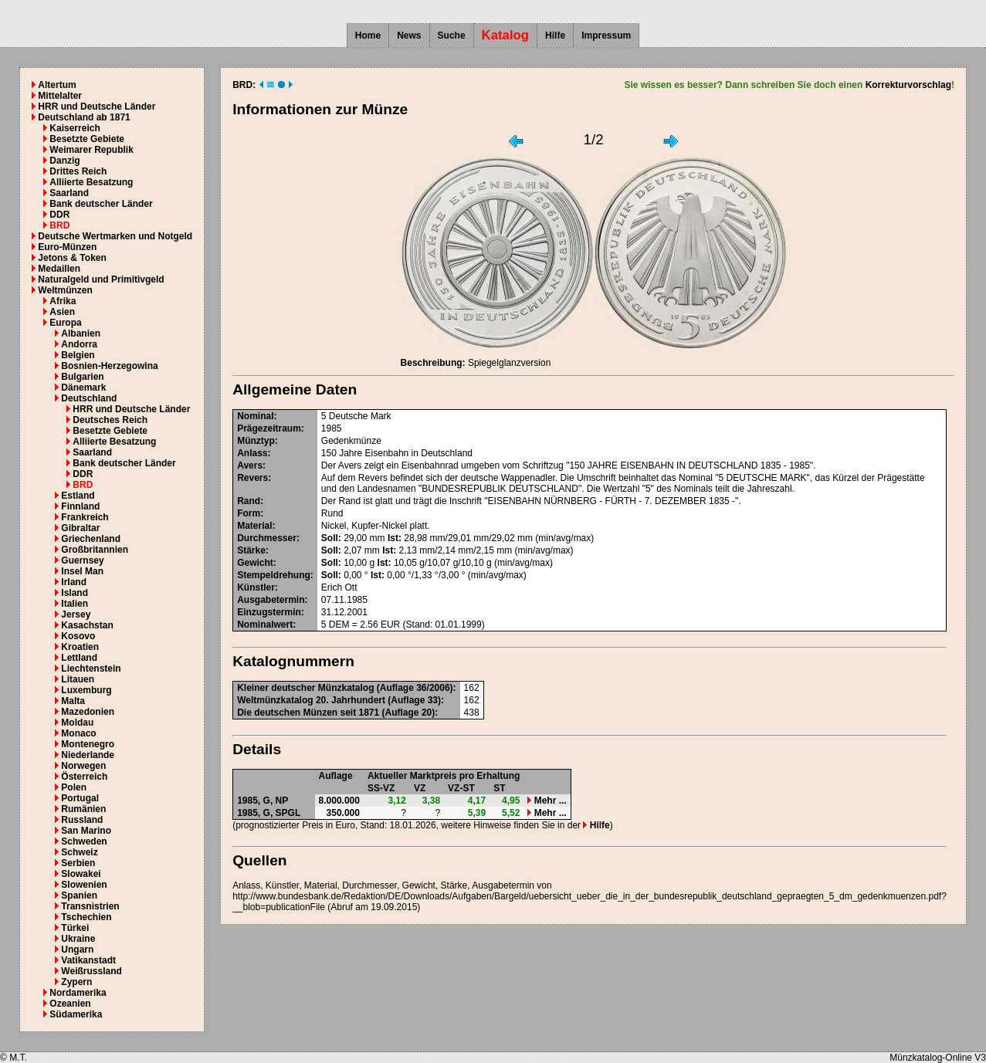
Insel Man (82, 571)
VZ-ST (461, 788)
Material (254, 525)
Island (74, 592)
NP (282, 800)
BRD (59, 225)
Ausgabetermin (270, 599)
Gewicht (255, 562)
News (409, 35)
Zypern (76, 982)
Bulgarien (82, 376)
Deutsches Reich (110, 420)
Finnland (80, 506)
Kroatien (80, 647)
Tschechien (86, 917)
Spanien (79, 895)
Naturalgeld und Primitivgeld (101, 279)
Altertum (57, 85)
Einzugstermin (269, 612)
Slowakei (80, 873)
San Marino (86, 830)
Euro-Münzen (67, 247)
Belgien (77, 355)
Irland (73, 582)
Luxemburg (86, 690)
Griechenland (90, 538)
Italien (74, 603)
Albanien (80, 333)
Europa (65, 322)
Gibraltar (80, 528)
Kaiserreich (74, 128)
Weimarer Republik (91, 149)
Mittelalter (60, 95)
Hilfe (555, 35)
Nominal (255, 416)
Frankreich (84, 517)
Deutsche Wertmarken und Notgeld (115, 236)
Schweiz (79, 852)
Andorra (79, 344)
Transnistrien (90, 906)
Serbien (78, 863)
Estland (77, 495)
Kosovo (78, 636)
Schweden (84, 841)
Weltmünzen (65, 290)
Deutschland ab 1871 (84, 117)
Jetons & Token (72, 257)
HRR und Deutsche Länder (96, 106)
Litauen (77, 679)
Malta (73, 701)
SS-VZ (381, 788)
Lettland (79, 657)
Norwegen (83, 765)
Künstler (256, 587)
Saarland (69, 193)
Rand (248, 501)
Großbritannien (94, 549)
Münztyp (256, 440)
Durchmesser (266, 538)
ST (499, 788)
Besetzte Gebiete (86, 139)
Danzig (64, 160)
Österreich (84, 776)
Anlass (252, 453)
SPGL (288, 812)
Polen (73, 787)
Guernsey (82, 560)
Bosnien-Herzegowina (109, 366)
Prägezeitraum (269, 428)
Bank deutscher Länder (100, 203)
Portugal (80, 798)
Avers (250, 465)
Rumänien (83, 809)
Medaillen (59, 268)
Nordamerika (77, 992)
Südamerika (75, 1014)
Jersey (75, 614)
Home (368, 35)
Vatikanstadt (88, 960)
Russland (82, 819)
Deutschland (89, 398)
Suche (452, 35)
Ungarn (77, 949)
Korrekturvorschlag (908, 85)
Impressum (606, 35)
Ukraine (78, 938)
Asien (62, 311)
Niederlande (87, 755)
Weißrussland (91, 971)
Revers (252, 477)
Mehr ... (546, 800)
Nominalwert (265, 624)
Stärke (251, 550)
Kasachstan (87, 625)
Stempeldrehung (273, 575)
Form (248, 513)
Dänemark (83, 387)
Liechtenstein (90, 668)
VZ (419, 788)
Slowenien (84, 884)
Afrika (62, 301)
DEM (339, 624)
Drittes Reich (78, 171)
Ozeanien (69, 1003)
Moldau (77, 722)
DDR (59, 214)
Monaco (78, 733)
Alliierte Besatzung (91, 182)
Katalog (506, 35)
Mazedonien (87, 711)
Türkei (75, 928)
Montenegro (87, 744)
